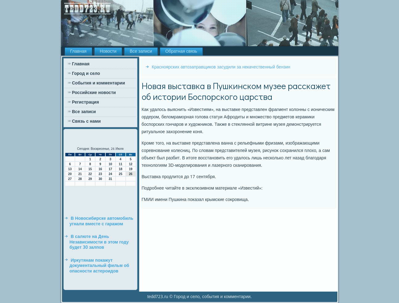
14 (80, 169)
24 (110, 174)
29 (90, 179)
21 (80, 174)
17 (110, 169)
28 (80, 179)
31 (110, 179)
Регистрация (85, 102)
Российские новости (94, 92)
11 (120, 164)
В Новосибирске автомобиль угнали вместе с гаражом (101, 221)
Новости (108, 51)
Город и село (86, 73)
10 (110, 164)
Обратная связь (181, 51)
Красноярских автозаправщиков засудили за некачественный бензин (221, 67)
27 (69, 179)
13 (69, 169)
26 (130, 174)
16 (100, 169)
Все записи (141, 51)
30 (100, 179)
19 (130, 169)
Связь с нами (86, 121)
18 (120, 169)
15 (90, 169)
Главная (78, 51)
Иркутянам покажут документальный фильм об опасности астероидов (99, 266)
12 (130, 164)
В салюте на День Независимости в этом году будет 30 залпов (99, 242)
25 (120, 174)
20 (69, 174)
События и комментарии (98, 83)
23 (100, 174)
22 (90, 174)
